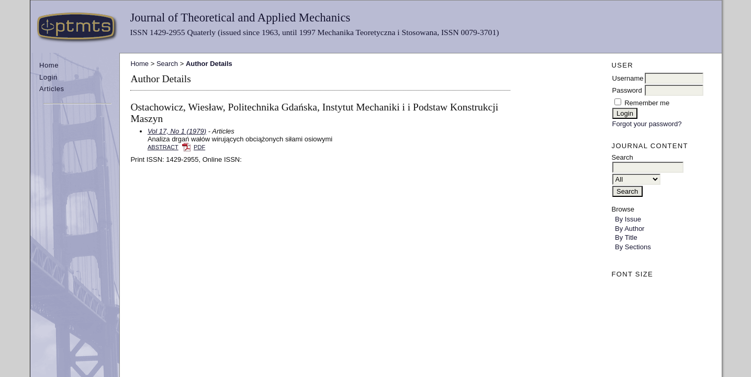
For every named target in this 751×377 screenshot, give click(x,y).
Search (167, 64)
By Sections (633, 247)
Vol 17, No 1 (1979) (177, 131)
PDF (199, 147)
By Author (629, 228)
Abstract (163, 147)
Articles (51, 89)
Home (49, 65)
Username (628, 78)
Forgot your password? (647, 124)
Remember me (646, 103)
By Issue (628, 219)
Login (48, 77)
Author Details (209, 64)
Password (627, 90)
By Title (626, 237)
